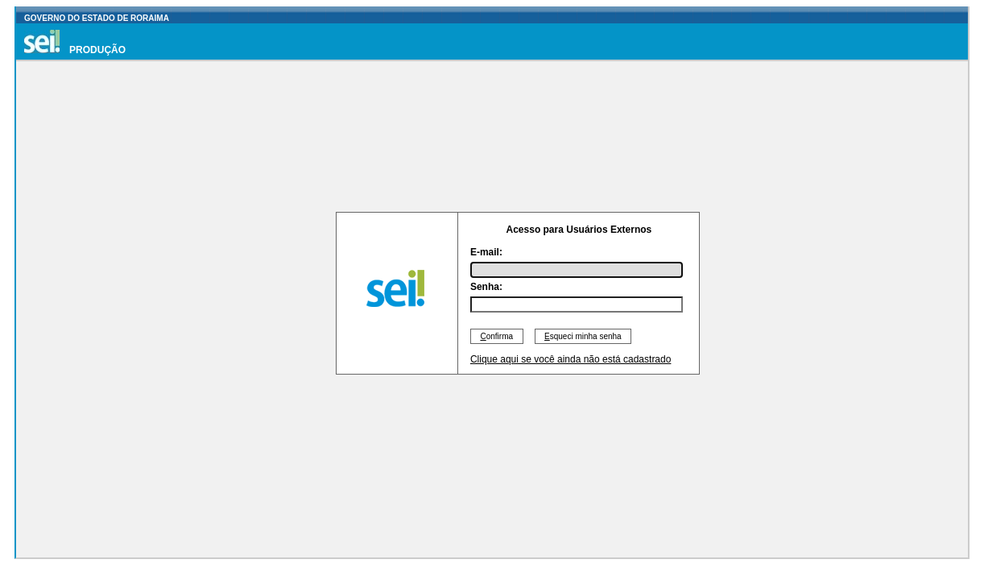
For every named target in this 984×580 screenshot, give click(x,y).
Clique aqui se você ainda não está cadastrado (571, 359)
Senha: (486, 286)
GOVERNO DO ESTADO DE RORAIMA (96, 18)
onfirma (497, 336)
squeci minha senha (583, 336)
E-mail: (486, 252)
